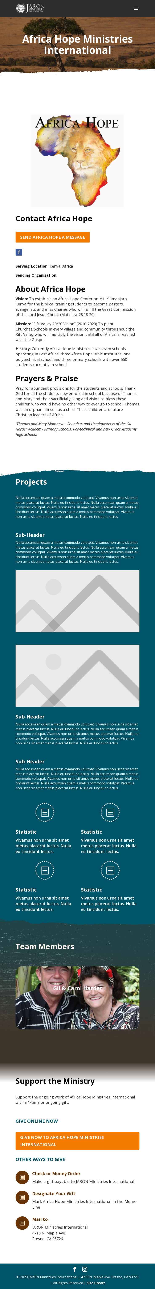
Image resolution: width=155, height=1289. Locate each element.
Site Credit (96, 1283)
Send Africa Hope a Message (52, 237)
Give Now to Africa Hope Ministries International (62, 1140)
